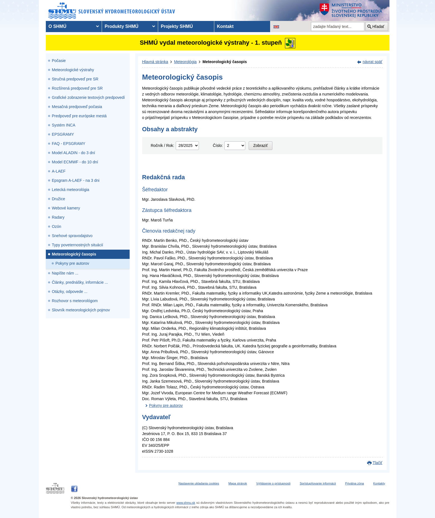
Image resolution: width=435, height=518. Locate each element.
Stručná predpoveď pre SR (75, 79)
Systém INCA (63, 125)
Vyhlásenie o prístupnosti (273, 483)
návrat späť (372, 61)
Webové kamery (66, 208)
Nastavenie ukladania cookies (199, 483)
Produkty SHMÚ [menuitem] (122, 26)
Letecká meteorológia (70, 189)
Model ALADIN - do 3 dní (73, 153)
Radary (58, 217)
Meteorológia (185, 61)
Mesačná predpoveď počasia (77, 106)
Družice (58, 199)
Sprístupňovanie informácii (318, 483)
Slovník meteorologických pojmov (81, 310)
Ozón (56, 226)
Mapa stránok (237, 483)
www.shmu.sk (185, 502)
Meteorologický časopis (74, 254)
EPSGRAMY (63, 134)
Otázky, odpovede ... (69, 291)
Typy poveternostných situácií (77, 245)
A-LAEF (59, 171)
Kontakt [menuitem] (225, 26)
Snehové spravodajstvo (72, 235)
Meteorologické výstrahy (73, 70)
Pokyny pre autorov (72, 263)
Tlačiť (377, 462)
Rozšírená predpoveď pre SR (77, 88)
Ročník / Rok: (162, 145)
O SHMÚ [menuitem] (57, 26)
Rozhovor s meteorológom (75, 301)
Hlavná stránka (155, 61)
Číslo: (218, 145)
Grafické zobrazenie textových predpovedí (88, 97)
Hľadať (378, 26)
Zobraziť (260, 145)
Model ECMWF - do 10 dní (75, 162)
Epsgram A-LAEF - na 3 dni (75, 180)
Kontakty (379, 483)
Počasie (59, 60)
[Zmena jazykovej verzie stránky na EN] (276, 26)
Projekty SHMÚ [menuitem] (177, 26)
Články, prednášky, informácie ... (80, 282)
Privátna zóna (354, 483)
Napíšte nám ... (65, 273)
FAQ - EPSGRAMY (68, 143)
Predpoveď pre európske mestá (79, 116)
